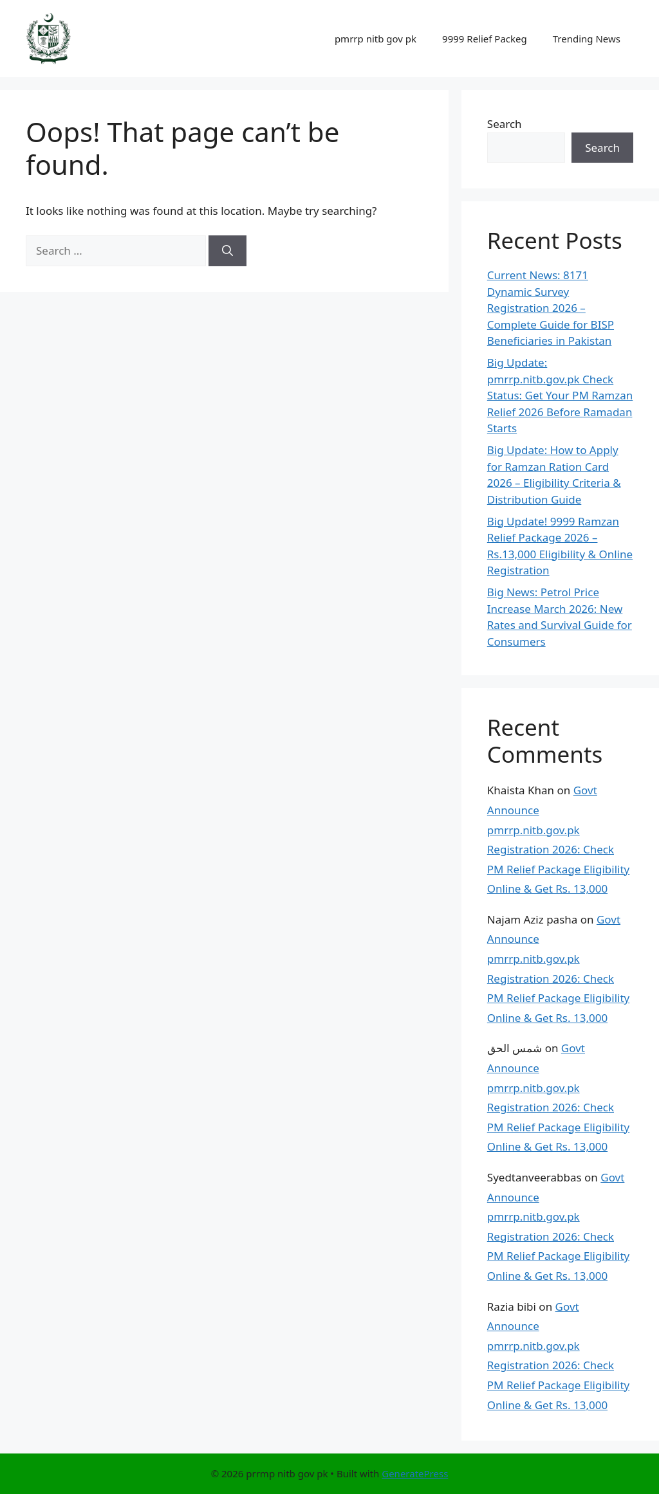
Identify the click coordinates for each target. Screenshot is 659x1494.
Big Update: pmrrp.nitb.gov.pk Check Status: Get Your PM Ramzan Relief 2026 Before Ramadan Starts (560, 395)
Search (504, 123)
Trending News (586, 38)
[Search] (227, 250)
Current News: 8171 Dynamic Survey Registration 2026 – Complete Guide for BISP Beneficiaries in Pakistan (550, 308)
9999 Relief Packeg (484, 38)
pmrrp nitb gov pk (375, 38)
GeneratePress (415, 1473)
